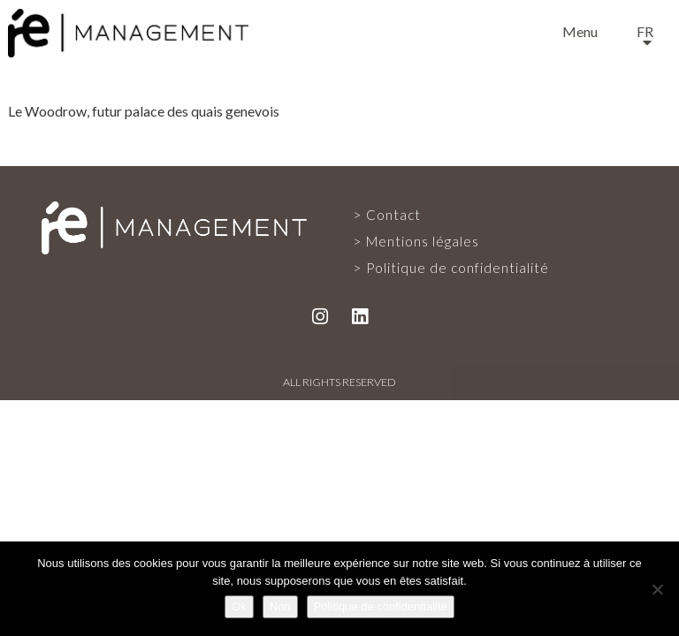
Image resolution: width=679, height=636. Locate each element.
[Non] (657, 589)
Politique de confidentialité (457, 268)
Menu (580, 31)
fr (645, 31)
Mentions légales (422, 241)
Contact (393, 215)
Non (280, 606)
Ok (239, 606)
